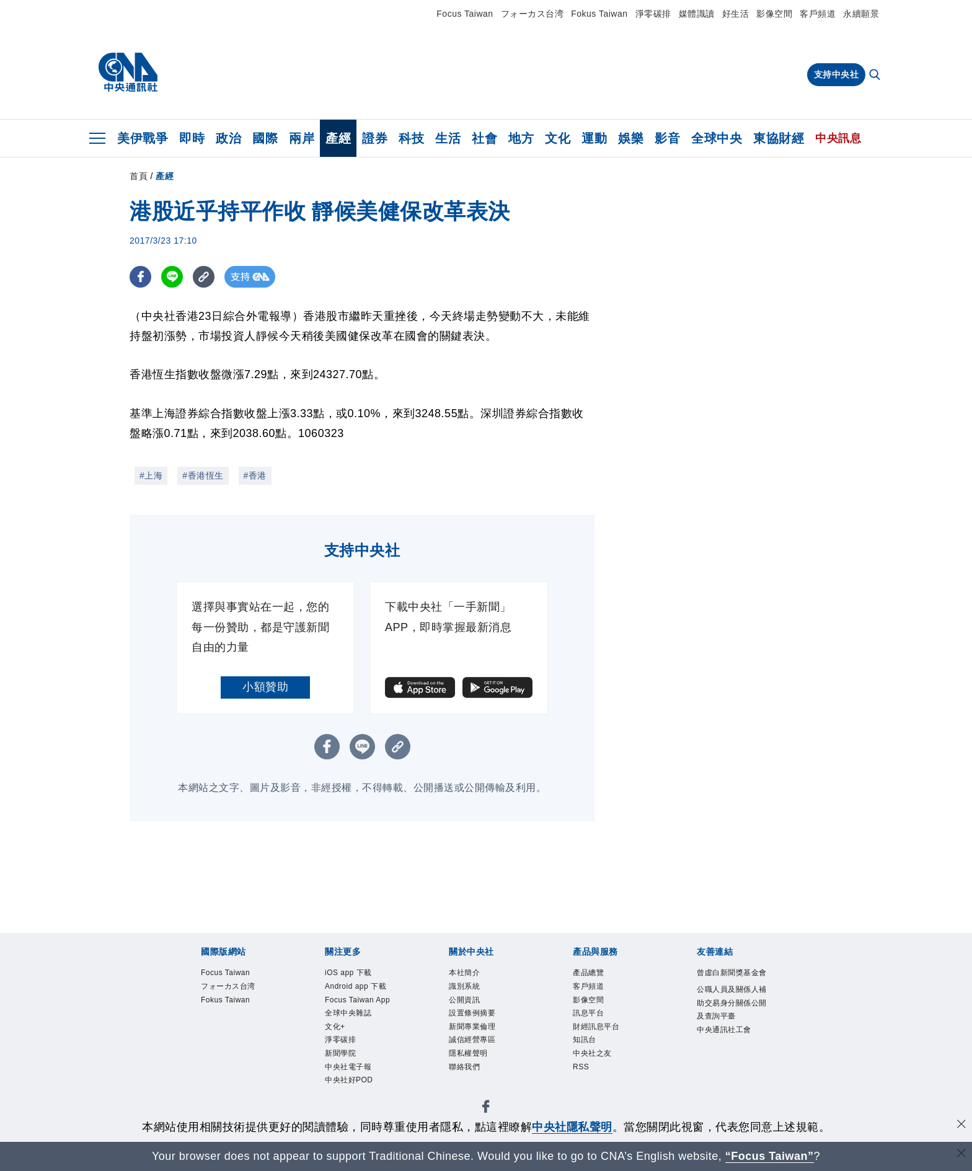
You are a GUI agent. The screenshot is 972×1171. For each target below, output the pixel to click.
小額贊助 (265, 687)
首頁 (139, 176)
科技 (411, 138)
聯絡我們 (472, 1091)
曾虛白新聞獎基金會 (731, 982)
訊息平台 (596, 1025)
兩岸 (301, 138)
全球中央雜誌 (359, 1058)
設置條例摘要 (483, 1025)
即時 (192, 138)
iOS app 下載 (359, 974)
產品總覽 (596, 974)
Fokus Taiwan (599, 13)
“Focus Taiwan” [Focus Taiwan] (769, 1156)
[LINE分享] (172, 277)
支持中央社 (836, 74)
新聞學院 (348, 1108)
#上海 (150, 475)
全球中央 (716, 138)
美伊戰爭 (142, 138)
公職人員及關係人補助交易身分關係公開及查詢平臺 (731, 1033)
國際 (265, 138)
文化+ (340, 1075)
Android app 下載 (357, 999)
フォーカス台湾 (532, 13)
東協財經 (778, 138)
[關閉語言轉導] (961, 1154)
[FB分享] (140, 277)
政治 (228, 138)
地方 (521, 138)
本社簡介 (472, 974)
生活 (448, 138)
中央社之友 (601, 1075)
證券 (374, 138)
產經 (338, 138)
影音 (667, 138)
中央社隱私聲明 (572, 1127)
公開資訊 (472, 1008)
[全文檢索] (876, 75)
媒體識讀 (697, 13)
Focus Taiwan (464, 13)
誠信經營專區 (483, 1058)
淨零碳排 (653, 13)
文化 (557, 138)
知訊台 (590, 1058)
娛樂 (630, 138)
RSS (585, 1091)
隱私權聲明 (477, 1075)
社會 (484, 138)
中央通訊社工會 (731, 1083)
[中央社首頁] (128, 72)
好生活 (735, 13)
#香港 (255, 475)
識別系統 (472, 991)
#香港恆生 (202, 475)
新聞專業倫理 (483, 1041)
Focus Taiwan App (361, 1033)
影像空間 (774, 13)
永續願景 (861, 13)
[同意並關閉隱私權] (961, 1125)
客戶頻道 (818, 13)
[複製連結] (203, 277)
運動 (594, 138)
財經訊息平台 (607, 1041)
